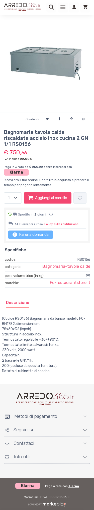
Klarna (16, 172)
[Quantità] (13, 198)
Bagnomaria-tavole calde (66, 266)
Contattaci (19, 443)
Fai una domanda (31, 234)
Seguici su (20, 430)
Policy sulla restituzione (61, 224)
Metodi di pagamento (31, 416)
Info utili (17, 457)
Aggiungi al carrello (47, 198)
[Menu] (63, 7)
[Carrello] (85, 7)
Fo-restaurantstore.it (70, 282)
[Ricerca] (51, 7)
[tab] (17, 303)
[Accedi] (74, 7)
